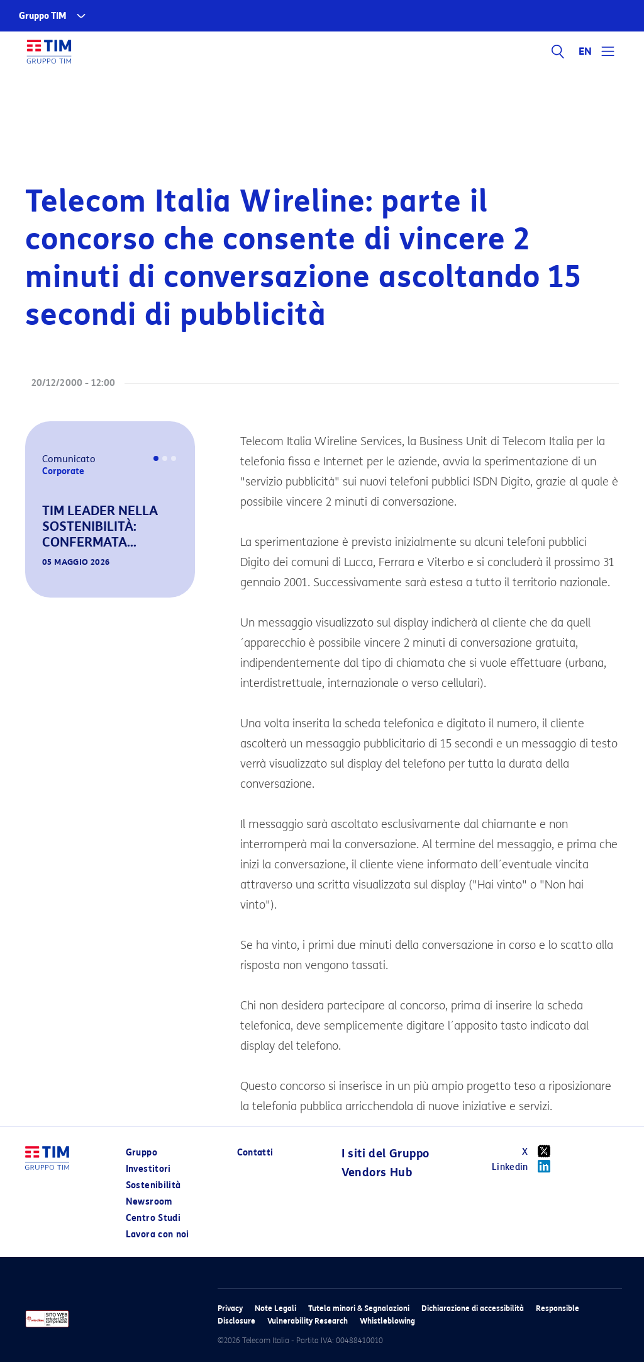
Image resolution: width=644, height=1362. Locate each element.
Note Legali (275, 1308)
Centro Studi (153, 1218)
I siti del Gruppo (385, 1154)
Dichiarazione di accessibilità (472, 1308)
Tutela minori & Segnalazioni (358, 1308)
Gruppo (141, 1152)
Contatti (255, 1152)
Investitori (148, 1169)
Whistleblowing (387, 1320)
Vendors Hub (376, 1172)
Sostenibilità (153, 1185)
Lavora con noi (157, 1234)
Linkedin (525, 1166)
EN (585, 51)
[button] (43, 580)
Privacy (230, 1308)
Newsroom (149, 1201)
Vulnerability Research (307, 1320)
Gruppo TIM (43, 16)
